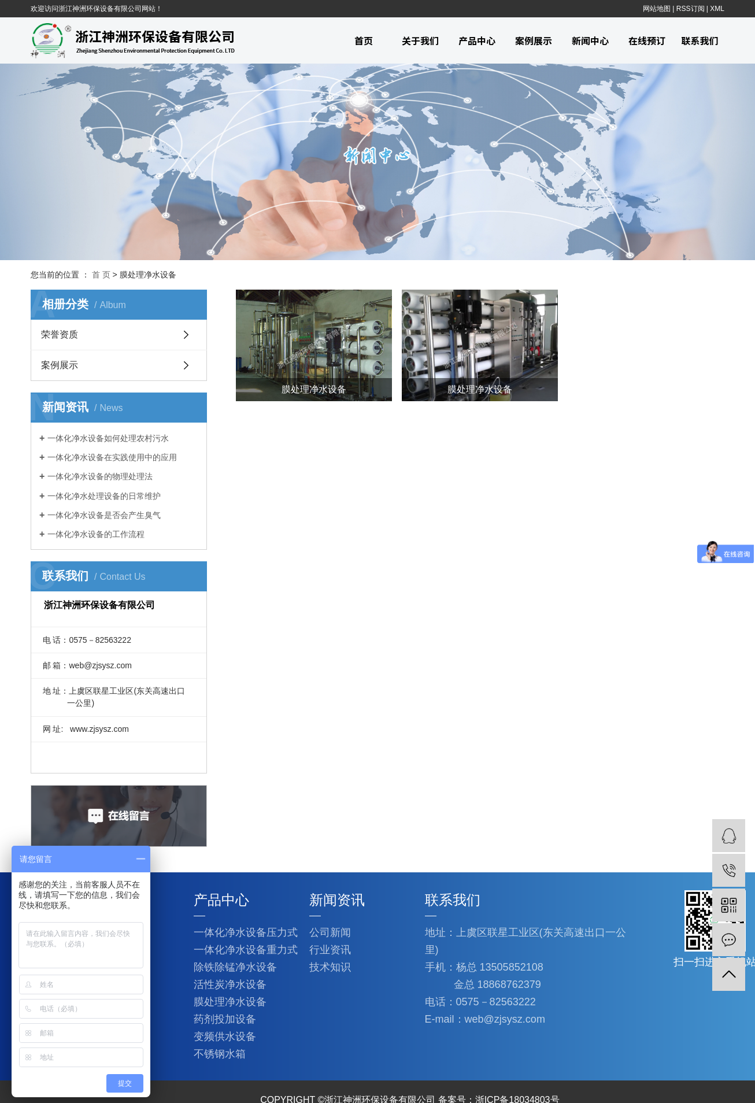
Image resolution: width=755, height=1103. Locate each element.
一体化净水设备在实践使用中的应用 (112, 457)
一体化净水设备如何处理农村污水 (108, 438)
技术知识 (330, 967)
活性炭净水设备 (230, 984)
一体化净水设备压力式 (246, 932)
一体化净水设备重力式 (246, 950)
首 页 (101, 274)
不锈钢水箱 (220, 1054)
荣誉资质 (59, 334)
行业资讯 (330, 950)
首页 (363, 40)
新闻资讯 (337, 900)
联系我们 (699, 40)
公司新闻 (330, 932)
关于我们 (420, 40)
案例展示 (533, 40)
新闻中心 (590, 40)
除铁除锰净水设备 (235, 967)
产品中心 (476, 40)
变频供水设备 (225, 1036)
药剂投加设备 (225, 1019)
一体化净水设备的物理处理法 (100, 476)
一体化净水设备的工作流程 (96, 534)
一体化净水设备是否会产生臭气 (104, 515)
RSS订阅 (690, 9)
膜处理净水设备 (230, 1002)
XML (717, 9)
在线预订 (646, 40)
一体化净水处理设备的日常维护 (104, 496)
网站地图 (657, 9)
